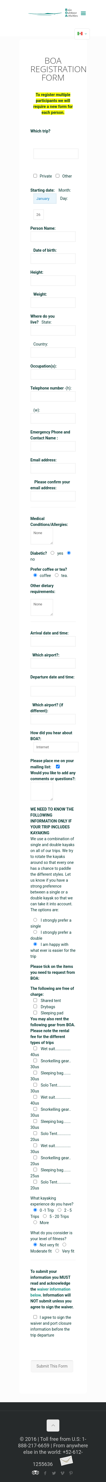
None (42, 536)
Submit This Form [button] (52, 1366)
